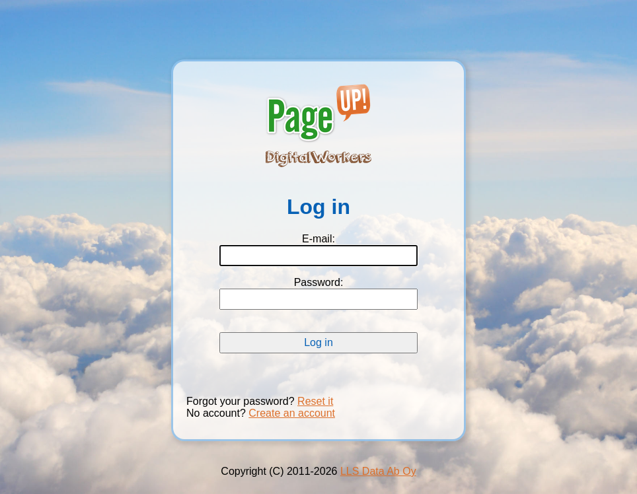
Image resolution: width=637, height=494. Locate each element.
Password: (319, 282)
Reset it (315, 401)
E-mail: (318, 238)
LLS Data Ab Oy (378, 471)
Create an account (291, 413)
